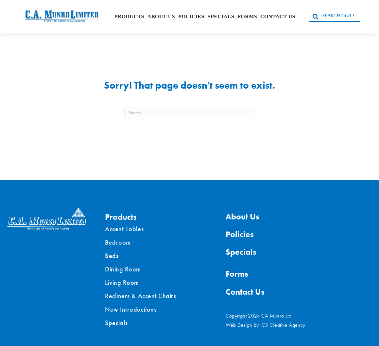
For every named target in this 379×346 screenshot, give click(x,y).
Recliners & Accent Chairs (140, 296)
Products (129, 16)
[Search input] (334, 16)
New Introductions (130, 309)
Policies (191, 16)
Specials (221, 16)
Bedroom (118, 242)
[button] (315, 16)
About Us (161, 16)
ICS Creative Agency (282, 324)
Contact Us (277, 16)
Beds (111, 255)
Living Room (122, 282)
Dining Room (123, 269)
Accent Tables (124, 229)
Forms (247, 16)
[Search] (189, 112)
